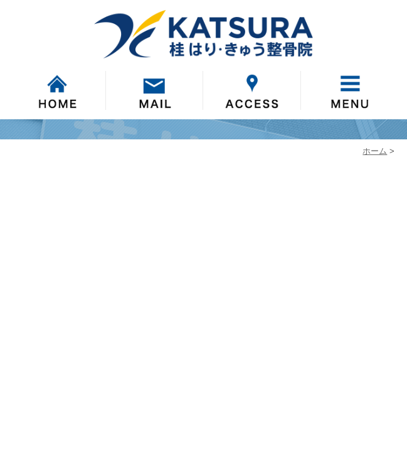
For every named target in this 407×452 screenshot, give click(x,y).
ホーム (374, 151)
